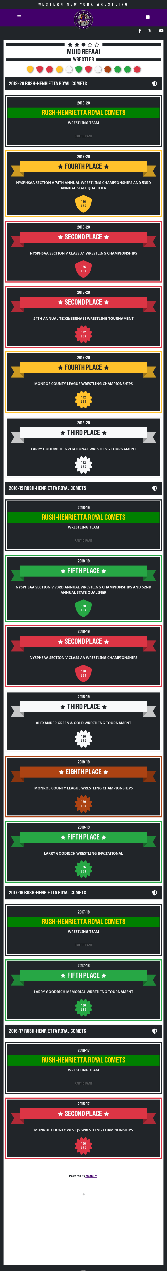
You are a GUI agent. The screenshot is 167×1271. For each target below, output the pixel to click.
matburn (91, 1176)
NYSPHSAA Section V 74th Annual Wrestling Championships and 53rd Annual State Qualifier (83, 185)
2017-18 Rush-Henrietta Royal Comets (47, 892)
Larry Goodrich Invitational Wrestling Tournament (83, 449)
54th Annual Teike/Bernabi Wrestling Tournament (83, 318)
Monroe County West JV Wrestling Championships (83, 1130)
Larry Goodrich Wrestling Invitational (83, 853)
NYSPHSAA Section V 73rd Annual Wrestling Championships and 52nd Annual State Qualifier (83, 590)
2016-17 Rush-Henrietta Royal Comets (47, 1031)
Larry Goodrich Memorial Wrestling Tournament (83, 991)
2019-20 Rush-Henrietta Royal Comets (48, 83)
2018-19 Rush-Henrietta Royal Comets (47, 488)
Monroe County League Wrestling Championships (83, 383)
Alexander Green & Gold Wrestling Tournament (83, 722)
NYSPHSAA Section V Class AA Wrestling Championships (83, 657)
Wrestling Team (83, 122)
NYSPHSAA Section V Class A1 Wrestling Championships (83, 253)
